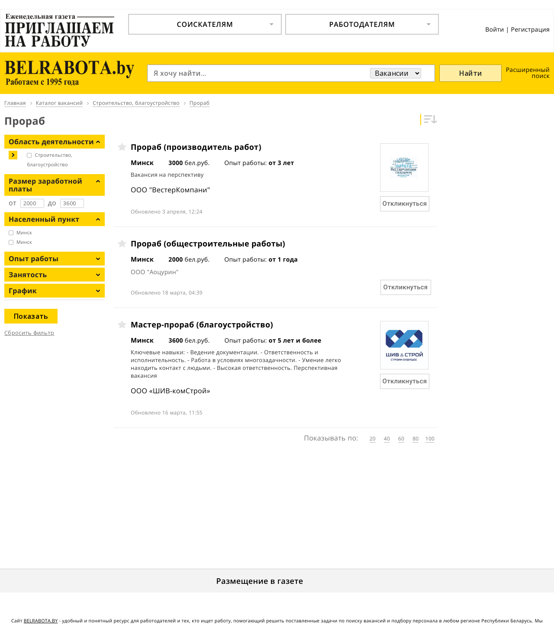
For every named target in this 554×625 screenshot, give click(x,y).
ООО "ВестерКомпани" (170, 189)
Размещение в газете (259, 581)
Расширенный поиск (528, 73)
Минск (24, 233)
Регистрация (530, 30)
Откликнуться (405, 203)
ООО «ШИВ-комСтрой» (170, 390)
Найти (470, 73)
